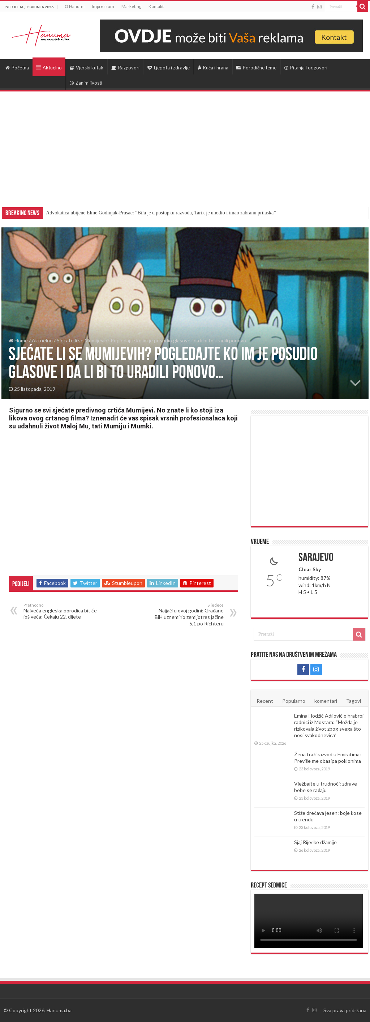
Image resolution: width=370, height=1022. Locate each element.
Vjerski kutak (86, 67)
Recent (265, 701)
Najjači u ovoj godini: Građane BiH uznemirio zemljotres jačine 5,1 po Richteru (187, 615)
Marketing (131, 6)
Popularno (293, 701)
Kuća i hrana (213, 67)
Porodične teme (256, 67)
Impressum (103, 6)
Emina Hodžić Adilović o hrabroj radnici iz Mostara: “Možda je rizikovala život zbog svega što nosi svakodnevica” (328, 725)
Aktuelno (49, 67)
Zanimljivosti (86, 83)
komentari (325, 701)
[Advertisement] (185, 145)
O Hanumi (75, 6)
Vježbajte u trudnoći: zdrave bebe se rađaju (325, 787)
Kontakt (156, 6)
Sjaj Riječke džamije (315, 842)
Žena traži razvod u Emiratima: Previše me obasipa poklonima (327, 757)
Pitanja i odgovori (305, 67)
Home (18, 340)
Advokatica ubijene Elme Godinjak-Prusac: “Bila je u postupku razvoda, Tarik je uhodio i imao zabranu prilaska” (161, 212)
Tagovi (353, 701)
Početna (17, 67)
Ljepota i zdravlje (168, 67)
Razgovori (125, 67)
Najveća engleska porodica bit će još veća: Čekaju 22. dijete (60, 611)
